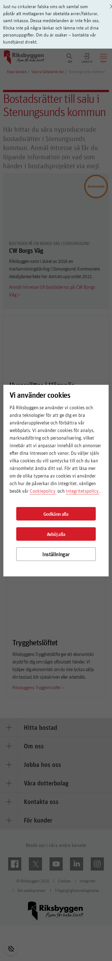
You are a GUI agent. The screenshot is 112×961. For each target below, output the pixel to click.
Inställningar (55, 554)
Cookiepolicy (42, 491)
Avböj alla (56, 534)
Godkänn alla (56, 513)
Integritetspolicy (82, 491)
